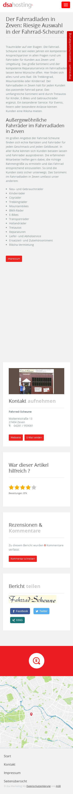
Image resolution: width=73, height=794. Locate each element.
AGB (58, 786)
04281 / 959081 (23, 425)
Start (7, 756)
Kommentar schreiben (23, 558)
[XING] (17, 620)
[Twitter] (41, 611)
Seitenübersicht (15, 781)
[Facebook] (20, 611)
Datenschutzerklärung (69, 47)
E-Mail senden (34, 437)
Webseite (16, 437)
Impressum (69, 72)
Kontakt (9, 764)
